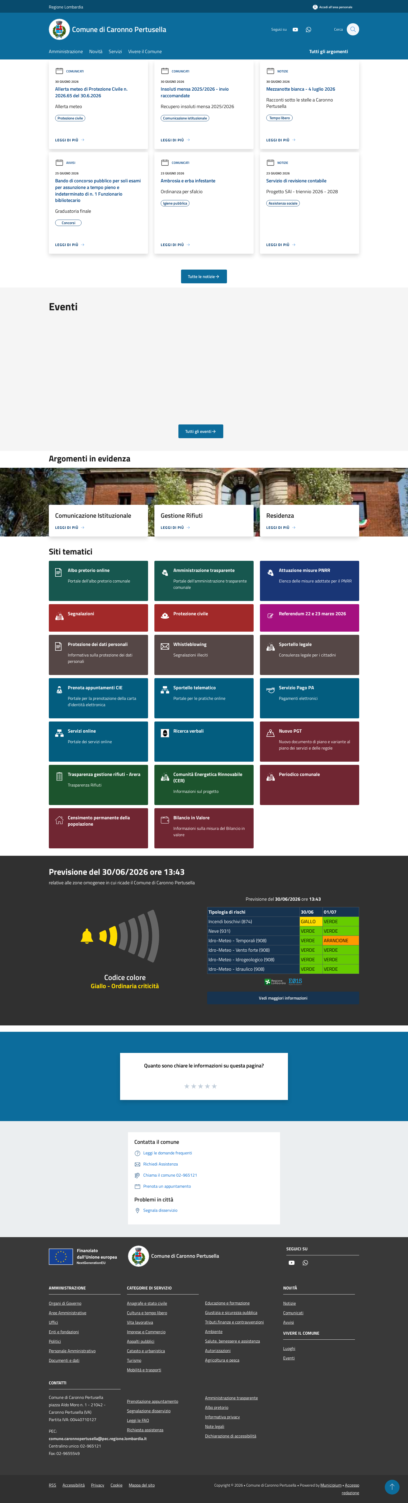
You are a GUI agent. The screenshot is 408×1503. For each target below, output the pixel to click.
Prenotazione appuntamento (152, 1401)
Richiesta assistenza (145, 1430)
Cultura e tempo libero (147, 1313)
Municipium (330, 1485)
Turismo (134, 1360)
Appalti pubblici (140, 1341)
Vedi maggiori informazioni (283, 998)
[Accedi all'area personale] (332, 7)
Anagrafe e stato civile (147, 1303)
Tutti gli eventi (200, 431)
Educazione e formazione (227, 1303)
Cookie (116, 1485)
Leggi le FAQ (138, 1420)
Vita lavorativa (140, 1322)
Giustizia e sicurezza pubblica (231, 1312)
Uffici (53, 1322)
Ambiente (213, 1331)
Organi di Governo (65, 1303)
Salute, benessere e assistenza (232, 1341)
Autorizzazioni (218, 1350)
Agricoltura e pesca (222, 1360)
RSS (52, 1485)
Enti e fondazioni (64, 1332)
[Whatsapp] (306, 29)
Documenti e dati (64, 1360)
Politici (55, 1341)
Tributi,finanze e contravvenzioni (234, 1322)
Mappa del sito (142, 1485)
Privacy (97, 1485)
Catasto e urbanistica (146, 1351)
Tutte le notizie (204, 276)
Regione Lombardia (66, 7)
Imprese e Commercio (146, 1332)
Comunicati (69, 71)
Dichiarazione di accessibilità (230, 1436)
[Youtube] (292, 29)
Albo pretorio (216, 1407)
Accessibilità (74, 1485)
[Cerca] (353, 29)
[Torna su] (392, 1487)
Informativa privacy (222, 1417)
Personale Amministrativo (72, 1351)
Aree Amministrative (67, 1313)
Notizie (277, 71)
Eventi (289, 1358)
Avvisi (65, 162)
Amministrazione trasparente (231, 1398)
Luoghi (289, 1348)
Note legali (214, 1426)
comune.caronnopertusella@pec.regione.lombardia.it (98, 1438)
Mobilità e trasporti (144, 1370)
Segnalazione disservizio (148, 1411)
